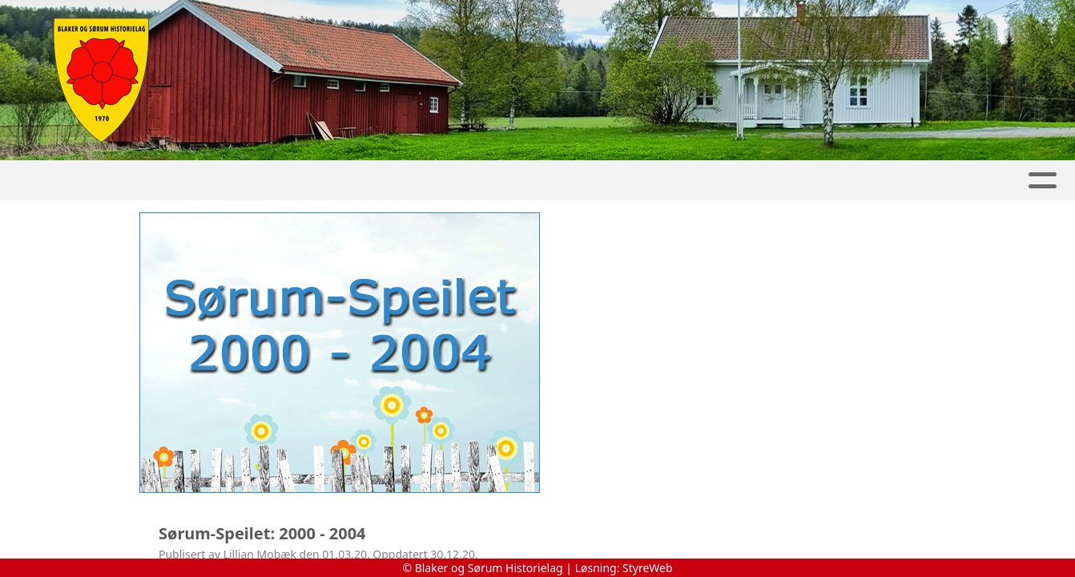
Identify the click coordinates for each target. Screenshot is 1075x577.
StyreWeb (647, 567)
